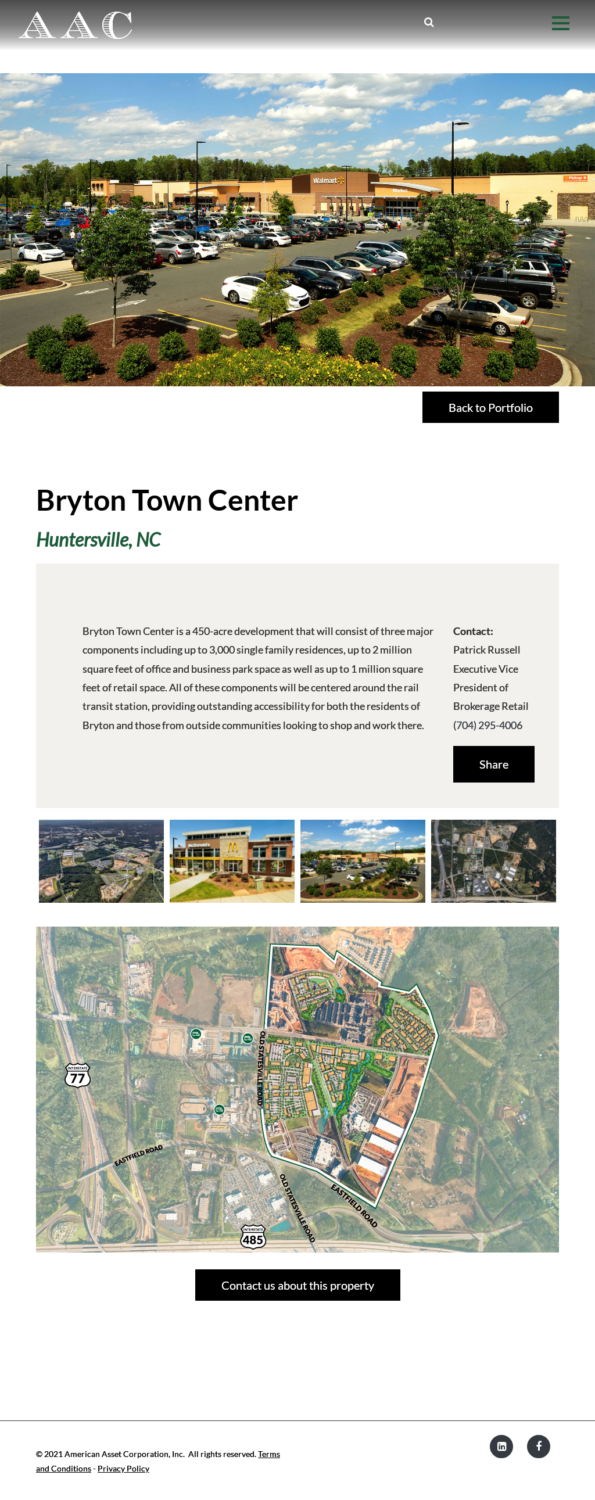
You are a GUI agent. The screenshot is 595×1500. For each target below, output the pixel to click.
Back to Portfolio (491, 407)
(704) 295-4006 (487, 725)
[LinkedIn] (501, 1446)
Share (493, 764)
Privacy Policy (123, 1468)
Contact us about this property (297, 1285)
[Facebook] (538, 1446)
